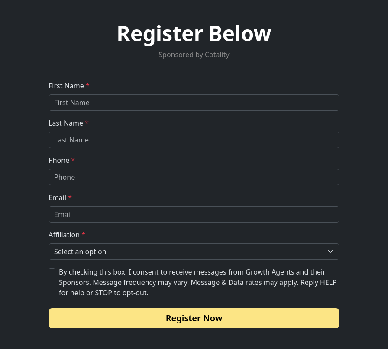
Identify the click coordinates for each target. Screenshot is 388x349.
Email (60, 197)
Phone (61, 160)
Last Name (68, 123)
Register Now (194, 318)
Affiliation (66, 234)
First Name (69, 85)
